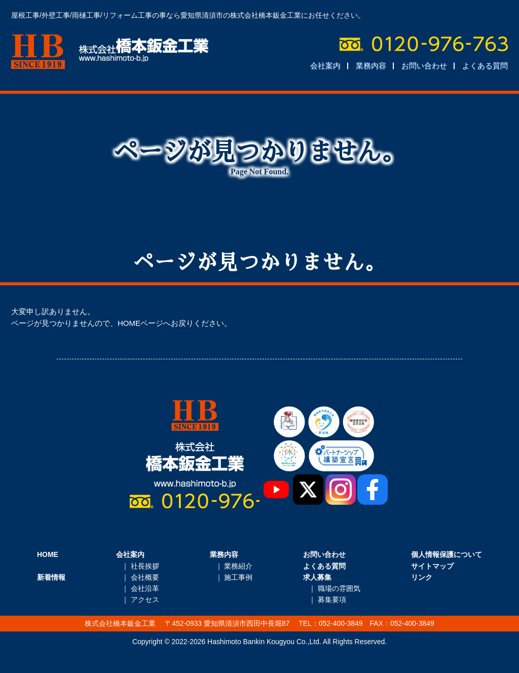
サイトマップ (432, 566)
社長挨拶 (145, 566)
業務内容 (371, 65)
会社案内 (325, 65)
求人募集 (317, 577)
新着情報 (51, 577)
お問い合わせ (424, 65)
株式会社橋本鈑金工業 (110, 51)
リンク (421, 577)
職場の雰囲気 (339, 588)
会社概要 (145, 577)
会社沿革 (145, 588)
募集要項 (332, 599)
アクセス (145, 599)
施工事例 (238, 577)
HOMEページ (140, 323)
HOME (47, 554)
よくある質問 (485, 65)
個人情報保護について (446, 554)
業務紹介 (238, 566)
